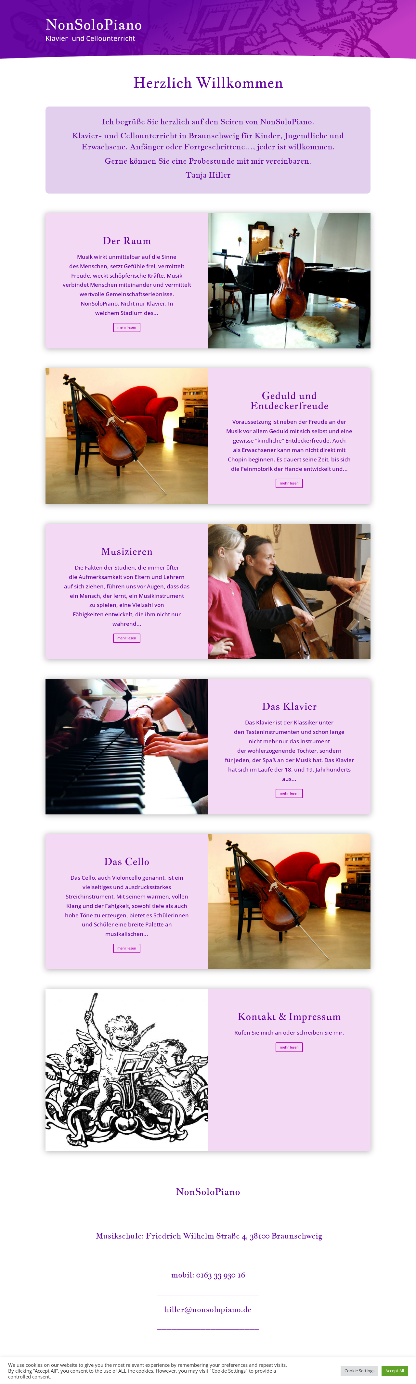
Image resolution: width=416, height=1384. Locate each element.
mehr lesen (126, 327)
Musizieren (127, 551)
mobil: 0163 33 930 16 (208, 1275)
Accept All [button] (394, 1371)
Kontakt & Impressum (289, 1016)
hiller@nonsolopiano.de (208, 1309)
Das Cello (127, 861)
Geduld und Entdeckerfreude (289, 400)
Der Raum (127, 240)
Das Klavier (289, 706)
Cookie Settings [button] (359, 1371)
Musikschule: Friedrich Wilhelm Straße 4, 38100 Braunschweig (208, 1236)
